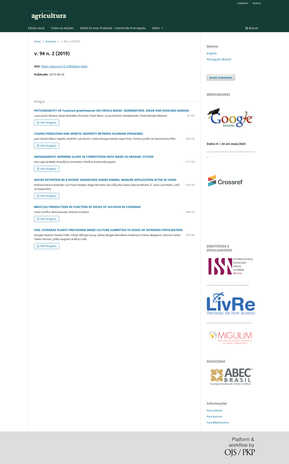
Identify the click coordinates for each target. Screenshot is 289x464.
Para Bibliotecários (218, 422)
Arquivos (51, 41)
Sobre (156, 28)
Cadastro (242, 3)
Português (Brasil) (219, 59)
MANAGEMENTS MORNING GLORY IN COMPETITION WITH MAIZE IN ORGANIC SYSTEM (93, 157)
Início (37, 41)
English (212, 53)
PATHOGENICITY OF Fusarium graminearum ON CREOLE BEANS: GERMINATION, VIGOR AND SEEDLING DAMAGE (111, 110)
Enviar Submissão (221, 77)
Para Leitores (214, 410)
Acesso (257, 3)
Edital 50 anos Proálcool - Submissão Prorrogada (113, 28)
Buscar (251, 28)
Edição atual (36, 28)
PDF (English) (48, 122)
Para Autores (214, 416)
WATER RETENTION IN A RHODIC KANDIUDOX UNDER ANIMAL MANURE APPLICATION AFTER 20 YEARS (105, 180)
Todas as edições (62, 28)
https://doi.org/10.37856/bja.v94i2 (64, 66)
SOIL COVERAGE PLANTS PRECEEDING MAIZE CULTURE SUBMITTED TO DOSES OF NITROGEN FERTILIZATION (108, 230)
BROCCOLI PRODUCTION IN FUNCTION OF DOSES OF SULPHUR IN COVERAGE (87, 207)
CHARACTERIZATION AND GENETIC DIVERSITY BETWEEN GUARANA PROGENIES (88, 133)
